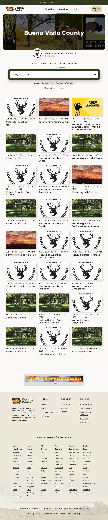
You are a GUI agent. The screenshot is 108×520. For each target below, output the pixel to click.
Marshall (58, 477)
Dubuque (16, 461)
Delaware (59, 458)
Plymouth (44, 483)
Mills (70, 477)
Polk (70, 483)
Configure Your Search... (54, 74)
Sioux (85, 486)
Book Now (50, 9)
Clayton (58, 455)
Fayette (44, 461)
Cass (43, 452)
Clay (42, 455)
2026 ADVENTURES (49, 412)
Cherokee (87, 452)
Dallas (15, 458)
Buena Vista (58, 27)
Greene (16, 464)
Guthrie (44, 464)
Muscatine (59, 480)
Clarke (29, 455)
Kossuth (16, 474)
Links (43, 408)
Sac (42, 486)
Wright (43, 496)
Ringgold (30, 486)
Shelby (71, 486)
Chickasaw (17, 455)
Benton (86, 446)
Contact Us (50, 56)
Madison (16, 477)
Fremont (86, 461)
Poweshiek (17, 486)
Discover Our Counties (85, 413)
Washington (31, 493)
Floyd (57, 461)
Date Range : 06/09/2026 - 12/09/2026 (58, 83)
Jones (71, 471)
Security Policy (74, 513)
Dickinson (87, 458)
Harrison (16, 468)
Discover (34, 63)
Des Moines (73, 458)
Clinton (72, 455)
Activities (84, 418)
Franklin (72, 461)
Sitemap (45, 416)
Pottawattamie (89, 483)
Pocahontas (60, 483)
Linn (42, 474)
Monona (16, 480)
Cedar (57, 452)
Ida (70, 468)
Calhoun (16, 452)
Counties (63, 9)
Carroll (29, 452)
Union (57, 490)
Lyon (85, 474)
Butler (85, 449)
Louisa (57, 474)
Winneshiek (87, 493)
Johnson (58, 471)
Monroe (30, 480)
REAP (63, 513)
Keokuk (86, 471)
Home (40, 27)
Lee (28, 474)
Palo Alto (30, 483)
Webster (58, 493)
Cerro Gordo (74, 452)
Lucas (71, 474)
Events (75, 9)
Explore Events (86, 408)
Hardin (85, 464)
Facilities (52, 63)
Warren (16, 493)
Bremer (44, 449)
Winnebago (73, 493)
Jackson (16, 471)
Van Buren (73, 490)
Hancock (72, 464)
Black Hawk (17, 449)
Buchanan (59, 449)
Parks (43, 63)
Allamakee (45, 446)
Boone (29, 449)
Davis (29, 458)
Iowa (85, 468)
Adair (15, 446)
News (43, 404)
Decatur (44, 458)
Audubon (72, 446)
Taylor (43, 490)
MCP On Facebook (65, 409)
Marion (43, 477)
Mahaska (30, 477)
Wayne (43, 493)
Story (15, 490)
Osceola (86, 480)
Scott (57, 486)
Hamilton (58, 464)
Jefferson (44, 471)
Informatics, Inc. (83, 508)
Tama (29, 490)
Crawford (87, 455)
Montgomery (46, 480)
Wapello (86, 490)
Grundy (29, 464)
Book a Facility (86, 404)
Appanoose (60, 446)
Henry (29, 468)
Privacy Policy (34, 513)
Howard (44, 468)
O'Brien (72, 480)
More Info (72, 63)
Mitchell (86, 477)
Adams (29, 446)
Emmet (29, 461)
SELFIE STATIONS (86, 422)
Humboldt (59, 468)
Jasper (29, 471)
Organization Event (50, 513)
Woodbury (17, 496)
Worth (29, 496)
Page (15, 483)
